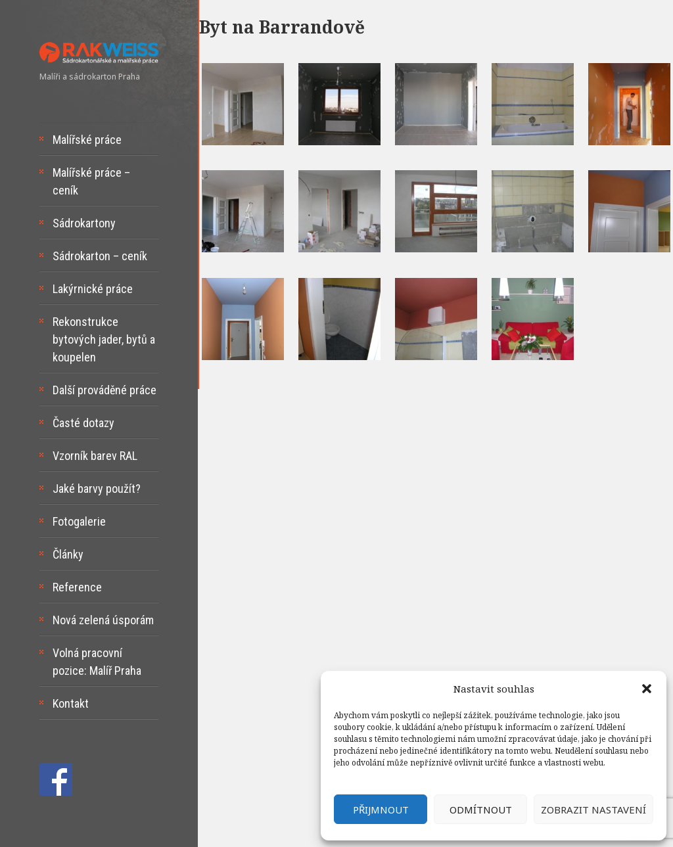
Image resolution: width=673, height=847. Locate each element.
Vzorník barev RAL (95, 456)
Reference (77, 587)
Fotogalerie (79, 521)
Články (68, 554)
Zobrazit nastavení (593, 809)
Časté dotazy (83, 423)
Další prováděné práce (104, 390)
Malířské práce (87, 140)
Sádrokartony (84, 223)
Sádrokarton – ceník (100, 256)
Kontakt (71, 703)
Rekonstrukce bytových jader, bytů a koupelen (104, 339)
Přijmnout (381, 809)
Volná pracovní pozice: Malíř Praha (97, 661)
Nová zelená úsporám (103, 620)
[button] (646, 688)
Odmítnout (481, 809)
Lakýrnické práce (93, 289)
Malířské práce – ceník (91, 181)
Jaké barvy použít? (97, 488)
